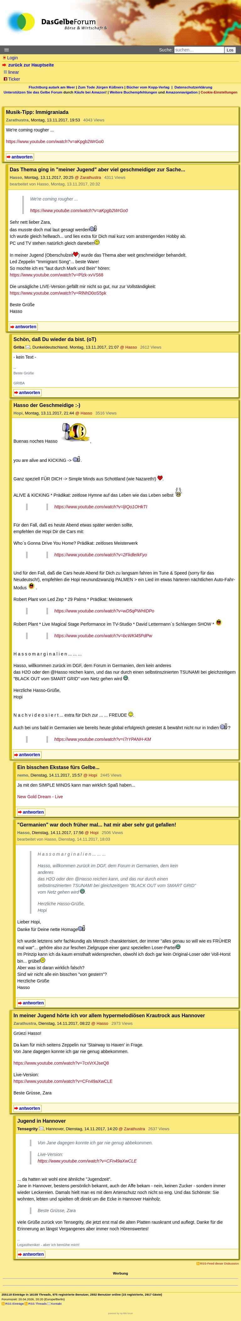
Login (10, 57)
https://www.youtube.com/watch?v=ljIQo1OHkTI (100, 506)
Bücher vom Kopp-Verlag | (150, 87)
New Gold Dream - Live (40, 796)
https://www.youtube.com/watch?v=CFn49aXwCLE (63, 1081)
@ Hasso (128, 347)
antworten (22, 156)
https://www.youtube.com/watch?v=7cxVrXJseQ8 (61, 1063)
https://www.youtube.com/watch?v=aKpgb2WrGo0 (55, 141)
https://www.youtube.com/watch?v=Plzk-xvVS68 (56, 274)
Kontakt (56, 1303)
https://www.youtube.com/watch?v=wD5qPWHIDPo (104, 610)
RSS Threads (37, 1303)
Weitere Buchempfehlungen (133, 92)
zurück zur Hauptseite (28, 64)
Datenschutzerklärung (193, 87)
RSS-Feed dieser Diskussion (219, 1263)
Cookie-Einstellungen (219, 92)
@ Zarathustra (88, 177)
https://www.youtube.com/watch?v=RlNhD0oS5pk (58, 293)
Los (230, 50)
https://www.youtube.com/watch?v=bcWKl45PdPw (103, 635)
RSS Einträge (14, 1303)
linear (11, 72)
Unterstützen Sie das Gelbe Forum (32, 92)
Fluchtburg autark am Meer (52, 87)
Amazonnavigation (182, 92)
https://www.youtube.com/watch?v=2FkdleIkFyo (100, 554)
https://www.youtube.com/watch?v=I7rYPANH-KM (102, 739)
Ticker (11, 79)
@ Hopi (90, 775)
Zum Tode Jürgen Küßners (100, 87)
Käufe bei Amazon (89, 92)
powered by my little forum (120, 1313)
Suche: (166, 49)
